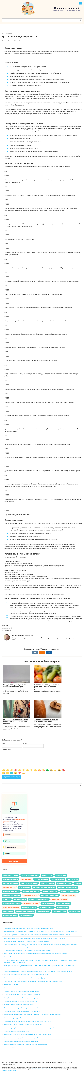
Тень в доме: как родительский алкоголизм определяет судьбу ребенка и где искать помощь (36, 953)
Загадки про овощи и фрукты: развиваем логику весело (46, 686)
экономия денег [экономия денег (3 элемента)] (26, 915)
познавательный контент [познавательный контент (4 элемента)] (38, 899)
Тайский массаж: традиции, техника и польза (19, 1004)
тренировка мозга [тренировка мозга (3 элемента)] (10, 915)
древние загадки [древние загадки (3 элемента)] (47, 883)
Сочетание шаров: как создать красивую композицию (22, 1011)
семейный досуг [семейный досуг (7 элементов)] (43, 911)
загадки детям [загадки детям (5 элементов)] (24, 887)
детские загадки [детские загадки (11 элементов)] (58, 879)
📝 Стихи (7, 853)
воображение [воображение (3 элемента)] (47, 875)
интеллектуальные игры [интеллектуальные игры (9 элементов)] (67, 887)
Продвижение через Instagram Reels (16, 1031)
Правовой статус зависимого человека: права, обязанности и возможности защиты (32, 957)
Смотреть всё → (14, 861)
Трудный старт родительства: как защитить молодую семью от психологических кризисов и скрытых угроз (40, 931)
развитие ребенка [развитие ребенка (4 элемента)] (46, 907)
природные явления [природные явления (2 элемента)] (59, 899)
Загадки (21, 40)
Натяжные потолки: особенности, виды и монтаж (20, 1001)
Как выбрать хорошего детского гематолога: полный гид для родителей (28, 928)
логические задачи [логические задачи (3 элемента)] (50, 891)
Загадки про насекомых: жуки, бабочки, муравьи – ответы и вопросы (15, 721)
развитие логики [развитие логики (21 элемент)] (63, 903)
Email (25, 743)
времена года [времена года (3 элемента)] (61, 875)
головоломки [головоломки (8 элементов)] (26, 879)
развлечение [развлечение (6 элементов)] (8, 911)
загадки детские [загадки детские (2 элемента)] (9, 887)
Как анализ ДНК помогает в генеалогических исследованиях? (25, 1048)
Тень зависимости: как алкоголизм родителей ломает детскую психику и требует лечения (34, 938)
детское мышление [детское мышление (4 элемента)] (10, 883)
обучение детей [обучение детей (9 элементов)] (20, 899)
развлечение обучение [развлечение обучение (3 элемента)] (25, 911)
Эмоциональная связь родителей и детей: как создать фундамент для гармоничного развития (36, 978)
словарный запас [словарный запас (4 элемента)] (59, 911)
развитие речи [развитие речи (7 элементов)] (62, 907)
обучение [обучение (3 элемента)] (6, 899)
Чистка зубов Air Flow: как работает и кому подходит (22, 991)
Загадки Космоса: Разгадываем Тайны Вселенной (21, 1041)
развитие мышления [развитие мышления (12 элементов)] (11, 907)
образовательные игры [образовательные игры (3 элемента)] (50, 895)
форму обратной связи (9, 1070)
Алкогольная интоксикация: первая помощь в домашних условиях (26, 974)
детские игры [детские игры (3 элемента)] (72, 879)
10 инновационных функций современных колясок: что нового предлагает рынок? (32, 1014)
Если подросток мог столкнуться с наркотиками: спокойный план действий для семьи (33, 981)
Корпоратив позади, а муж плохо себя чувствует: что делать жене (26, 941)
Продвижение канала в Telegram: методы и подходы (22, 994)
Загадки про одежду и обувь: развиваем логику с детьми (15, 686)
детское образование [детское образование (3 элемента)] (29, 883)
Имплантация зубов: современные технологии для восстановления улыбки (29, 1028)
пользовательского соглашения (42, 1069)
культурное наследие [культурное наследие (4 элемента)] (11, 891)
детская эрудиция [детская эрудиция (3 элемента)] (41, 879)
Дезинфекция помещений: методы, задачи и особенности (23, 1008)
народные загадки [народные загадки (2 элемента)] (30, 895)
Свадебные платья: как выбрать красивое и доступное (22, 998)
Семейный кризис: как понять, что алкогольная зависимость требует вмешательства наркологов (37, 935)
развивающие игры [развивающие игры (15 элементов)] (31, 903)
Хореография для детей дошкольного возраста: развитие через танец (28, 1021)
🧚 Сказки (8, 835)
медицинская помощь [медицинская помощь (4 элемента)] (11, 895)
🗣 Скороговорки (10, 847)
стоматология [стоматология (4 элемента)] (74, 911)
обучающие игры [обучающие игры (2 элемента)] (68, 895)
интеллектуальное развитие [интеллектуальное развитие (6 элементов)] (44, 887)
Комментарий (6, 749)
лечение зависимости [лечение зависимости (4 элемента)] (31, 891)
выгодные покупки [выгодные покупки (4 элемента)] (10, 879)
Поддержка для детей (66, 8)
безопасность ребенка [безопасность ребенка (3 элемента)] (30, 875)
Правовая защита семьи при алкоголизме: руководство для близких (27, 950)
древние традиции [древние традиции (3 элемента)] (64, 883)
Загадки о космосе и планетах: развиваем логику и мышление (25, 1044)
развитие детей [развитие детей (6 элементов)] (48, 903)
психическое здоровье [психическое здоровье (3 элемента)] (11, 903)
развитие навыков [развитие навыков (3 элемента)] (29, 907)
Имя (3, 743)
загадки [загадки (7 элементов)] (78, 883)
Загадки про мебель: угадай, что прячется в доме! (46, 720)
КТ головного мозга (11, 984)
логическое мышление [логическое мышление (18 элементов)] (69, 891)
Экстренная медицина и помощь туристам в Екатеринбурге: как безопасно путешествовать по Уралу (38, 971)
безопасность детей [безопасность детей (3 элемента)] (10, 875)
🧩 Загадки (8, 841)
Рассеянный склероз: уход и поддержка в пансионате (22, 988)
